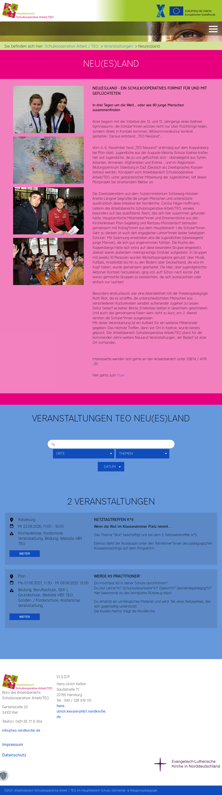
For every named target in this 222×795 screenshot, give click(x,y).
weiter (24, 554)
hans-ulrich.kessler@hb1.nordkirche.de (82, 711)
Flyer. (121, 375)
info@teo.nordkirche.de (21, 730)
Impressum (12, 744)
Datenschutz (14, 755)
